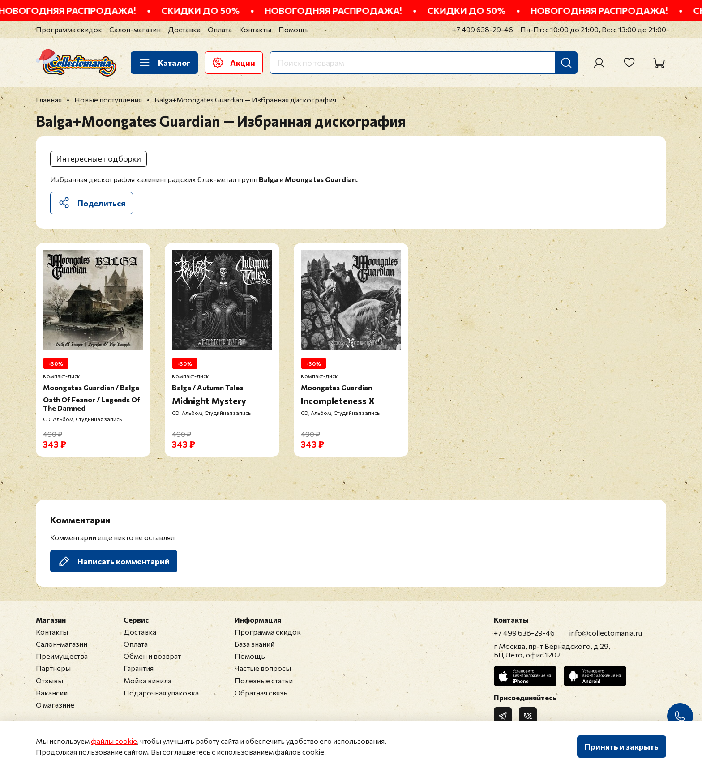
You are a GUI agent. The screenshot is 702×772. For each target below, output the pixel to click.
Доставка (184, 29)
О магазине (55, 704)
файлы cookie (114, 741)
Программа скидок (69, 29)
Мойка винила (147, 680)
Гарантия (139, 668)
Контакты (255, 29)
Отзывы (49, 680)
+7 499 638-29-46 (482, 29)
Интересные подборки (98, 158)
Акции (234, 62)
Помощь (293, 29)
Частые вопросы (263, 668)
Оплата (220, 29)
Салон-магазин (135, 29)
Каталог (164, 62)
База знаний (254, 644)
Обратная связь (261, 692)
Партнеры (53, 668)
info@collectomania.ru (605, 632)
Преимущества (62, 656)
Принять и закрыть (622, 746)
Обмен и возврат (152, 656)
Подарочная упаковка (161, 692)
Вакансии (52, 692)
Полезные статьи (264, 680)
